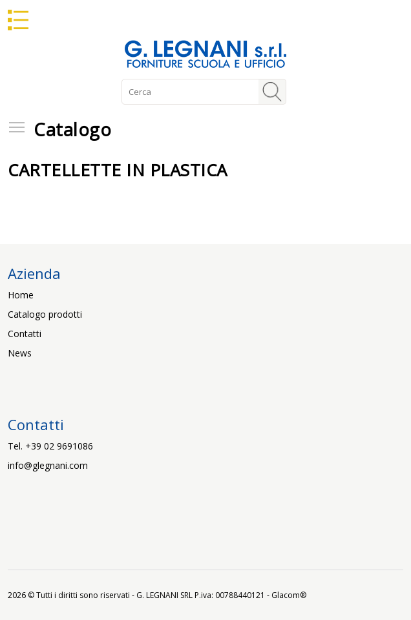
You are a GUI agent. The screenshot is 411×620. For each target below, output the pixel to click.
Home (21, 295)
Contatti (24, 333)
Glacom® (288, 595)
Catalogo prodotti (45, 314)
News (20, 353)
